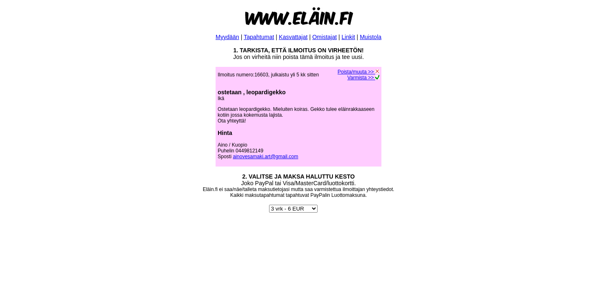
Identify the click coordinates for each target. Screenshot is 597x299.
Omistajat (324, 37)
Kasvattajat (293, 37)
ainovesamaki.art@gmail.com (265, 156)
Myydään (227, 37)
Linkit (348, 37)
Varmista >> (363, 78)
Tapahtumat (259, 37)
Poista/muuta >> (358, 72)
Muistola (370, 37)
